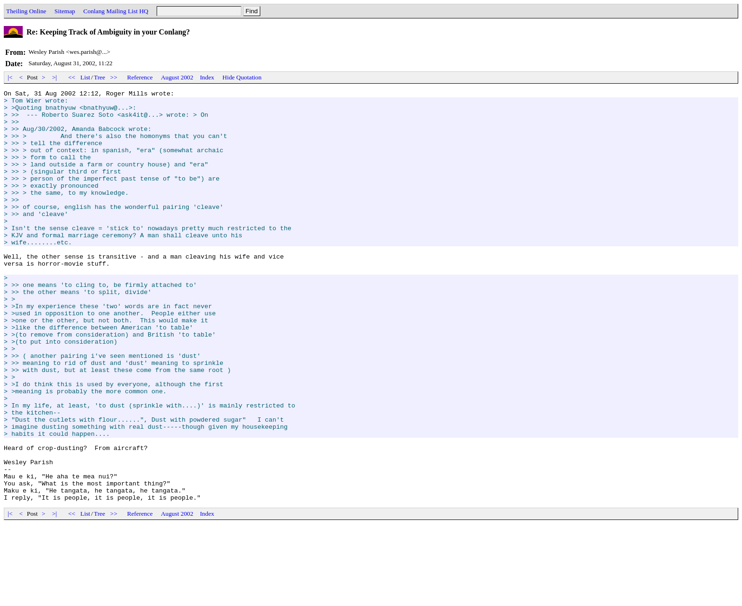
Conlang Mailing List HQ (115, 11)
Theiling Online (26, 11)
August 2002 (177, 77)
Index (207, 77)
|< (10, 77)
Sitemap (64, 11)
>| (55, 77)
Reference (140, 77)
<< (72, 77)
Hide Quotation (242, 77)
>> (114, 77)
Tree (99, 77)
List (85, 77)
